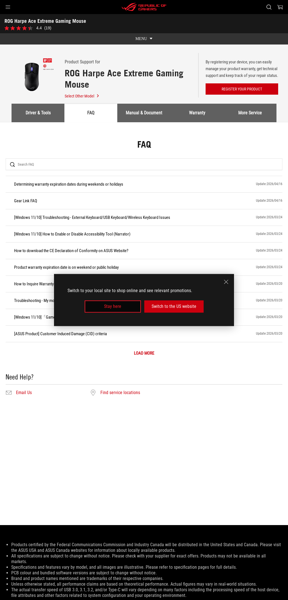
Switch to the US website (174, 306)
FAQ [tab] (90, 112)
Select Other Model (82, 96)
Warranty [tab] (197, 112)
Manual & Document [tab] (144, 112)
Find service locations (120, 392)
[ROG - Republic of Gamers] (144, 7)
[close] (226, 282)
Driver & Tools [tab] (38, 112)
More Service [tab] (250, 112)
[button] (7, 7)
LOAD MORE (144, 353)
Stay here (112, 306)
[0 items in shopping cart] (280, 7)
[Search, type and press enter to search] (269, 7)
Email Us (24, 392)
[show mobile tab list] (144, 39)
